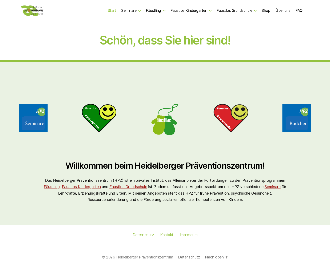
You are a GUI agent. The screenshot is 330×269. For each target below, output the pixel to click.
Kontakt (166, 235)
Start (112, 10)
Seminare (128, 10)
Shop (266, 10)
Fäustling (153, 10)
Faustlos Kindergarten (188, 10)
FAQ (299, 10)
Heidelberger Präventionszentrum (144, 257)
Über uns (282, 10)
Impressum (189, 235)
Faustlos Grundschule (234, 10)
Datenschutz (143, 235)
